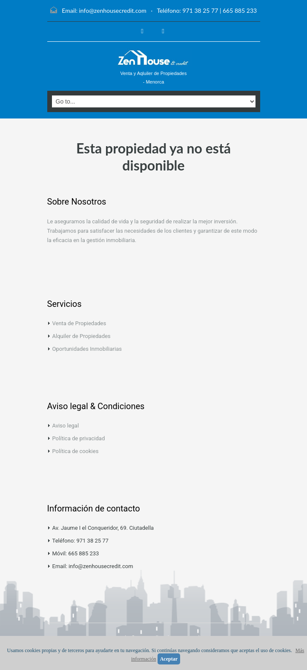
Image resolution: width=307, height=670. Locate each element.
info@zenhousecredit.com (112, 10)
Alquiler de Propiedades (81, 336)
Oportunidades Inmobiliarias (87, 349)
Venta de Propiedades (79, 323)
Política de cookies (75, 451)
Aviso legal (65, 425)
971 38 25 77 (200, 10)
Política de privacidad (78, 438)
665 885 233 (240, 10)
